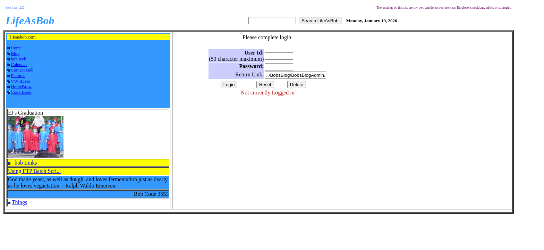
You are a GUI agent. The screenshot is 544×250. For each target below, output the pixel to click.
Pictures (18, 75)
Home (16, 47)
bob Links (26, 163)
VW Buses (20, 81)
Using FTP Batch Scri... (34, 171)
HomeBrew (21, 86)
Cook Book (21, 92)
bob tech (18, 58)
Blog (15, 53)
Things (19, 202)
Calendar (19, 64)
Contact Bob (22, 70)
